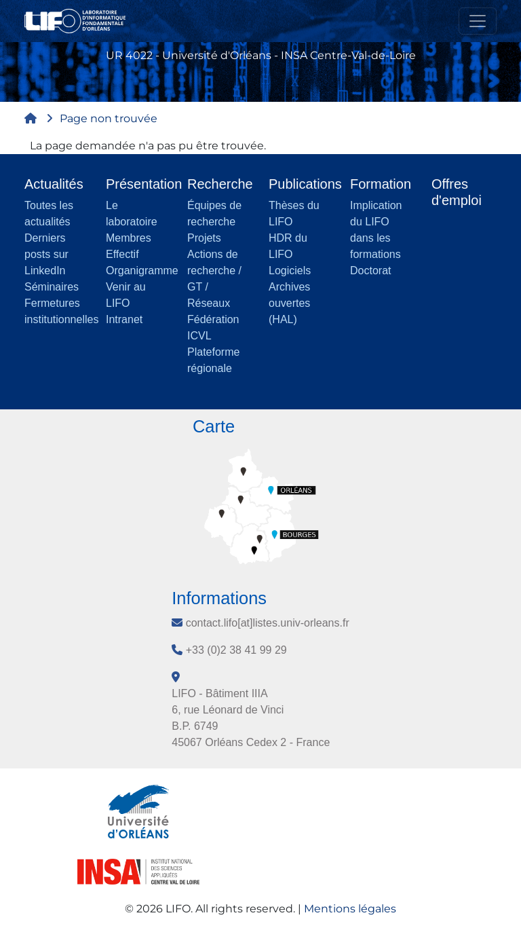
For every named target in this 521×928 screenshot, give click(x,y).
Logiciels (290, 270)
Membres (128, 238)
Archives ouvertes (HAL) (289, 303)
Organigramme (142, 270)
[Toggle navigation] (478, 21)
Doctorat (370, 270)
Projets (204, 238)
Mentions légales (350, 908)
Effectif (122, 254)
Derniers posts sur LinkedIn (46, 254)
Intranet (124, 319)
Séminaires (51, 287)
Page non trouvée (108, 118)
